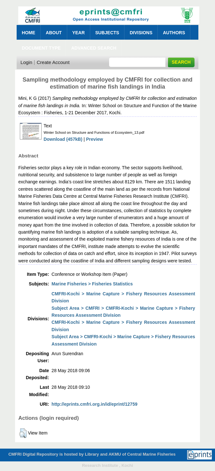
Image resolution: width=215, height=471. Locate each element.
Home (28, 32)
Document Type (41, 48)
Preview (94, 139)
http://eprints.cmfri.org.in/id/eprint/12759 (94, 404)
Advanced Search (93, 48)
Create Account (53, 62)
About (54, 32)
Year (78, 32)
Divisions (141, 32)
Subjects (107, 32)
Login (26, 62)
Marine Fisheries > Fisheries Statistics (92, 283)
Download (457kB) (63, 139)
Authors (174, 32)
